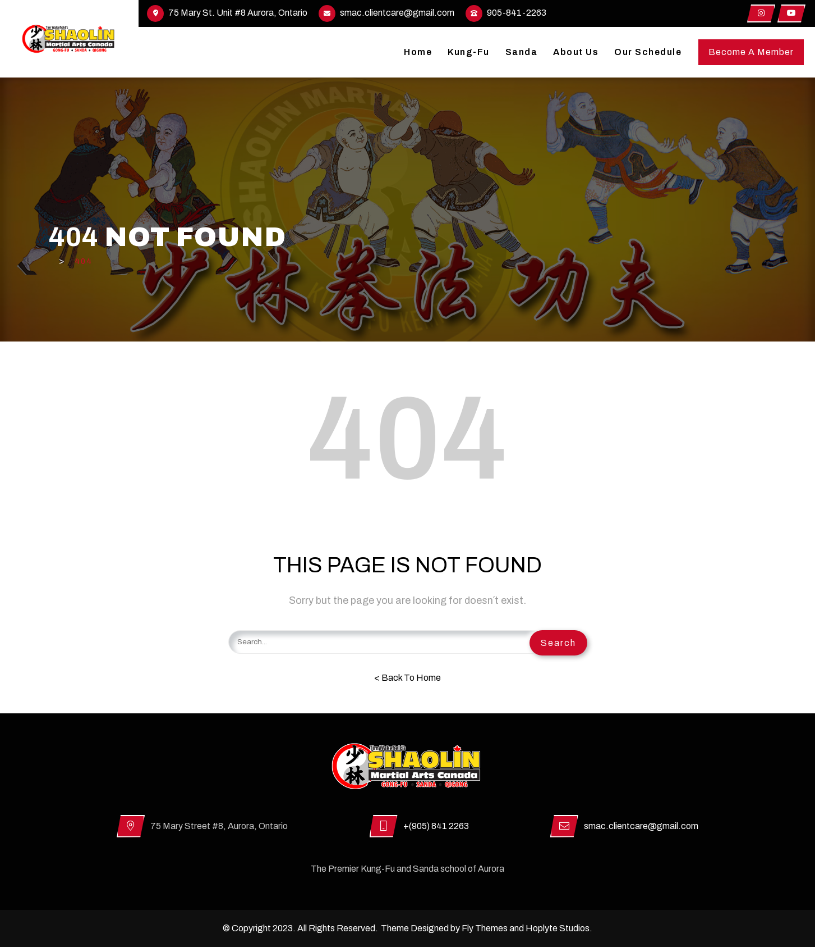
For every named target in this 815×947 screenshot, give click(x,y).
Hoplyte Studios (558, 928)
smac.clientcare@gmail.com (386, 12)
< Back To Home (407, 677)
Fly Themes (485, 928)
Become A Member (751, 52)
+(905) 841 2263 (436, 826)
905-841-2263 (506, 12)
